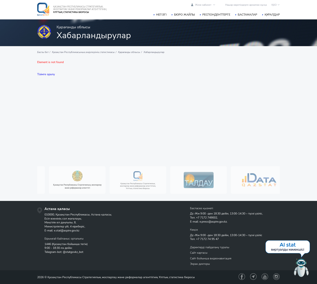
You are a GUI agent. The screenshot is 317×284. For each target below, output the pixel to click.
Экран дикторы (200, 264)
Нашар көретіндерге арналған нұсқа (246, 4)
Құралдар (272, 15)
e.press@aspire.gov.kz (213, 222)
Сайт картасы (198, 253)
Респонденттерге (216, 15)
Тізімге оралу (46, 74)
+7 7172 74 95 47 (207, 239)
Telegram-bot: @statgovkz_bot (63, 252)
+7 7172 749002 (206, 218)
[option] (81, 180)
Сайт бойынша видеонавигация (210, 258)
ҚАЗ (274, 4)
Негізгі (161, 15)
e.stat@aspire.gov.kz (66, 230)
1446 (47, 244)
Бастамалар (247, 15)
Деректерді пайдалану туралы (209, 247)
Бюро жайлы (184, 15)
